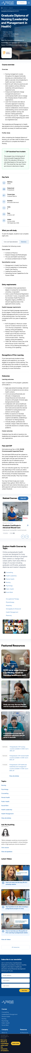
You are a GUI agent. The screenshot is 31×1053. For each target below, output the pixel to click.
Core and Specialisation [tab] (11, 242)
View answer (5, 847)
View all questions (6, 851)
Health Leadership (11, 576)
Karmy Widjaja (13, 727)
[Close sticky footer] (30, 1035)
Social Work (9, 592)
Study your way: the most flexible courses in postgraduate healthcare (15, 705)
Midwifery (9, 605)
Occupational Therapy (12, 599)
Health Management (12, 612)
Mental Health (10, 579)
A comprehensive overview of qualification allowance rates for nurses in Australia (14, 735)
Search (11, 8)
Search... (22, 2)
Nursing (8, 582)
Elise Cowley (12, 663)
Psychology (9, 586)
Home (5, 8)
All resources (15, 947)
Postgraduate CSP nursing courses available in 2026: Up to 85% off (19, 749)
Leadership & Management (9, 1014)
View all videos (5, 939)
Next (26, 536)
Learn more (15, 1043)
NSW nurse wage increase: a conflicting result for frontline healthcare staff (15, 672)
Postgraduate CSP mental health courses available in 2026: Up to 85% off (19, 757)
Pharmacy (9, 615)
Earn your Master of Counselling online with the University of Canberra (4, 1045)
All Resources (24, 1032)
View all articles (14, 776)
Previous (22, 536)
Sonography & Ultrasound (13, 609)
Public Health (10, 589)
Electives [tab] (23, 242)
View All (23, 498)
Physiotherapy (10, 602)
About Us (4, 1032)
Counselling (9, 572)
